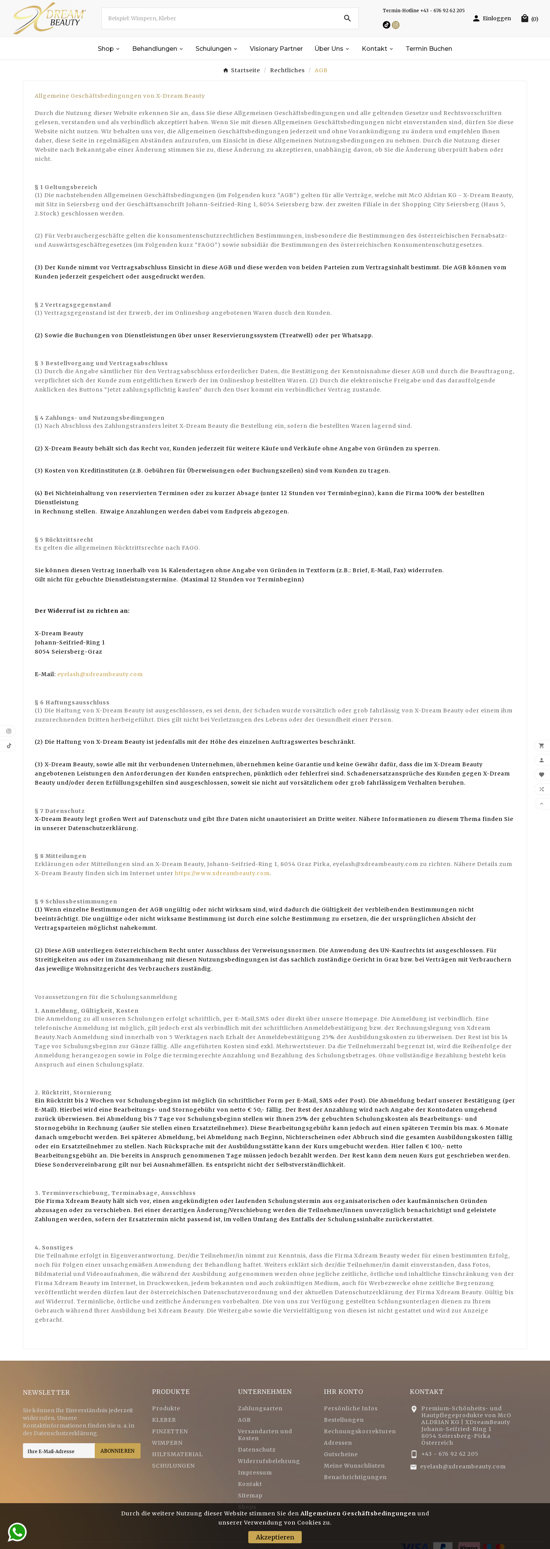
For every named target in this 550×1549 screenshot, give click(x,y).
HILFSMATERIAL (177, 1454)
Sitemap (250, 1495)
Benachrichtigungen (355, 1477)
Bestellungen (344, 1419)
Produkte (166, 1408)
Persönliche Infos (351, 1408)
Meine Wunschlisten (354, 1465)
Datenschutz (257, 1449)
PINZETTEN (170, 1431)
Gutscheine (341, 1454)
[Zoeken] (219, 18)
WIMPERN (167, 1442)
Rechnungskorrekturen (360, 1431)
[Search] (347, 18)
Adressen (338, 1442)
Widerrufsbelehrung (269, 1461)
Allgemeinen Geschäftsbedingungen (358, 1513)
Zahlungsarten (260, 1408)
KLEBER (164, 1419)
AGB (244, 1419)
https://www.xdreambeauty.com (222, 873)
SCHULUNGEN (173, 1465)
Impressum (255, 1472)
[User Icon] (491, 18)
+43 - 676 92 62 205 (450, 1453)
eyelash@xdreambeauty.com (100, 674)
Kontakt (250, 1484)
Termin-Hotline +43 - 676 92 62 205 (424, 10)
